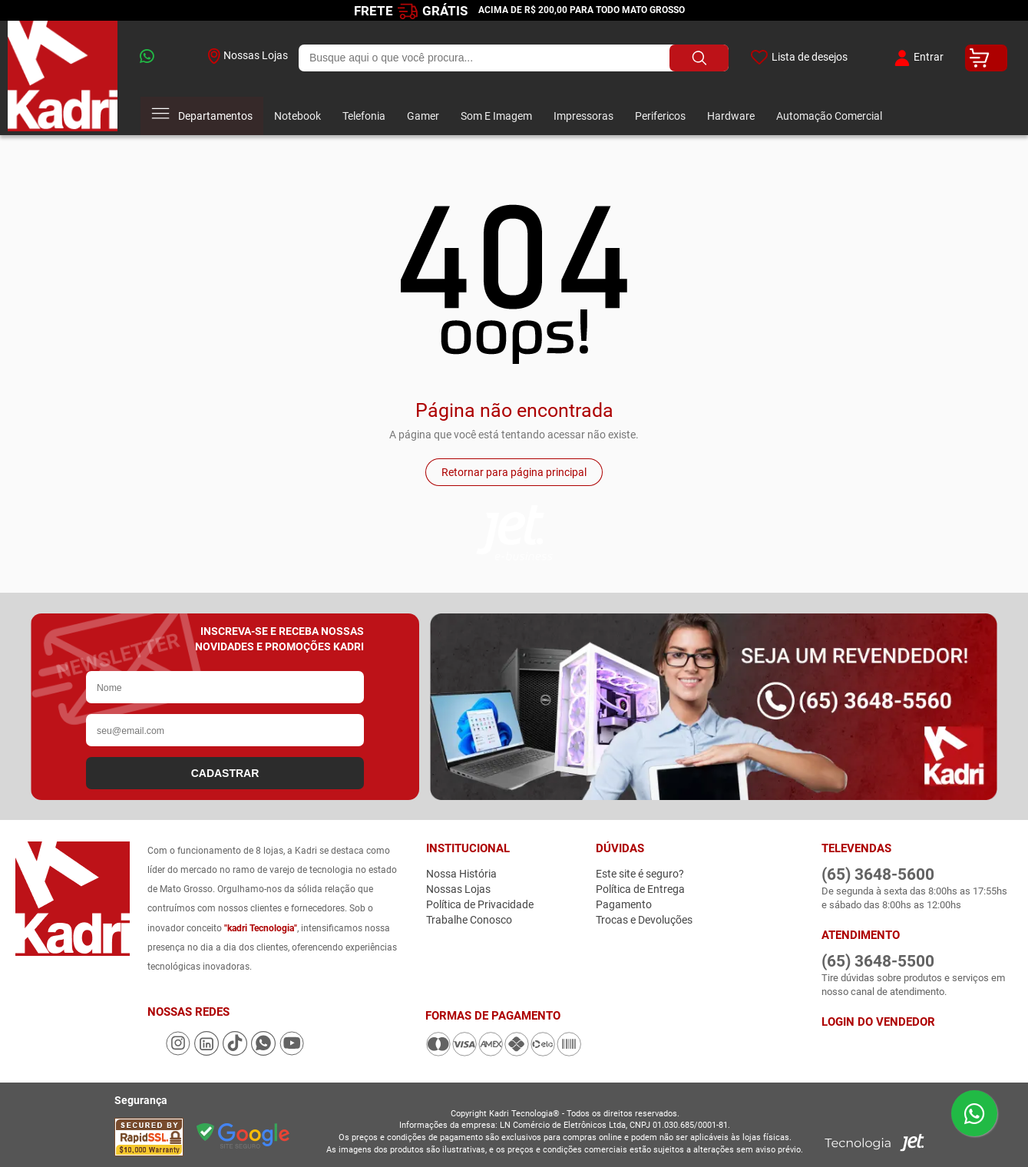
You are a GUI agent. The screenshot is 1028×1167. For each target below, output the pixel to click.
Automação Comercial (829, 116)
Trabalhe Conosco (469, 920)
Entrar (917, 58)
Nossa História (461, 874)
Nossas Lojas (248, 56)
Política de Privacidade (480, 904)
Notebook (297, 116)
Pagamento (624, 904)
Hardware (731, 116)
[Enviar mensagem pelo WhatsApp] (974, 1113)
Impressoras (583, 116)
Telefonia (363, 116)
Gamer (423, 116)
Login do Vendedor (878, 1022)
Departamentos (202, 116)
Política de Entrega (640, 889)
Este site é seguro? (640, 874)
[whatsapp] (162, 58)
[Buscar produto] (699, 58)
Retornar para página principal (514, 472)
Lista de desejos (799, 58)
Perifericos (660, 116)
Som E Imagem (496, 116)
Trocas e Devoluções (644, 920)
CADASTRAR (225, 773)
